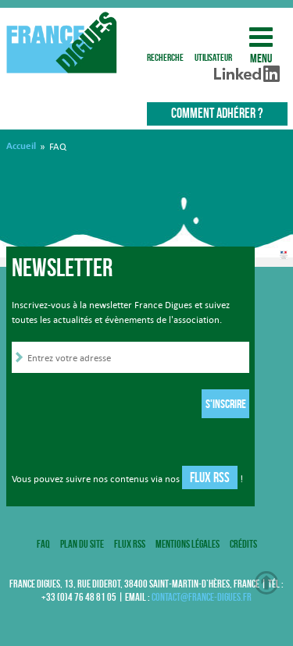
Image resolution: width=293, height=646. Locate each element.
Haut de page (266, 583)
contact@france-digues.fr (202, 597)
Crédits (243, 544)
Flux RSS (210, 477)
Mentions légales (187, 544)
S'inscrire (225, 403)
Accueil (21, 146)
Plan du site (82, 544)
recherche (165, 37)
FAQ (43, 544)
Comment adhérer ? (217, 113)
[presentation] (130, 405)
